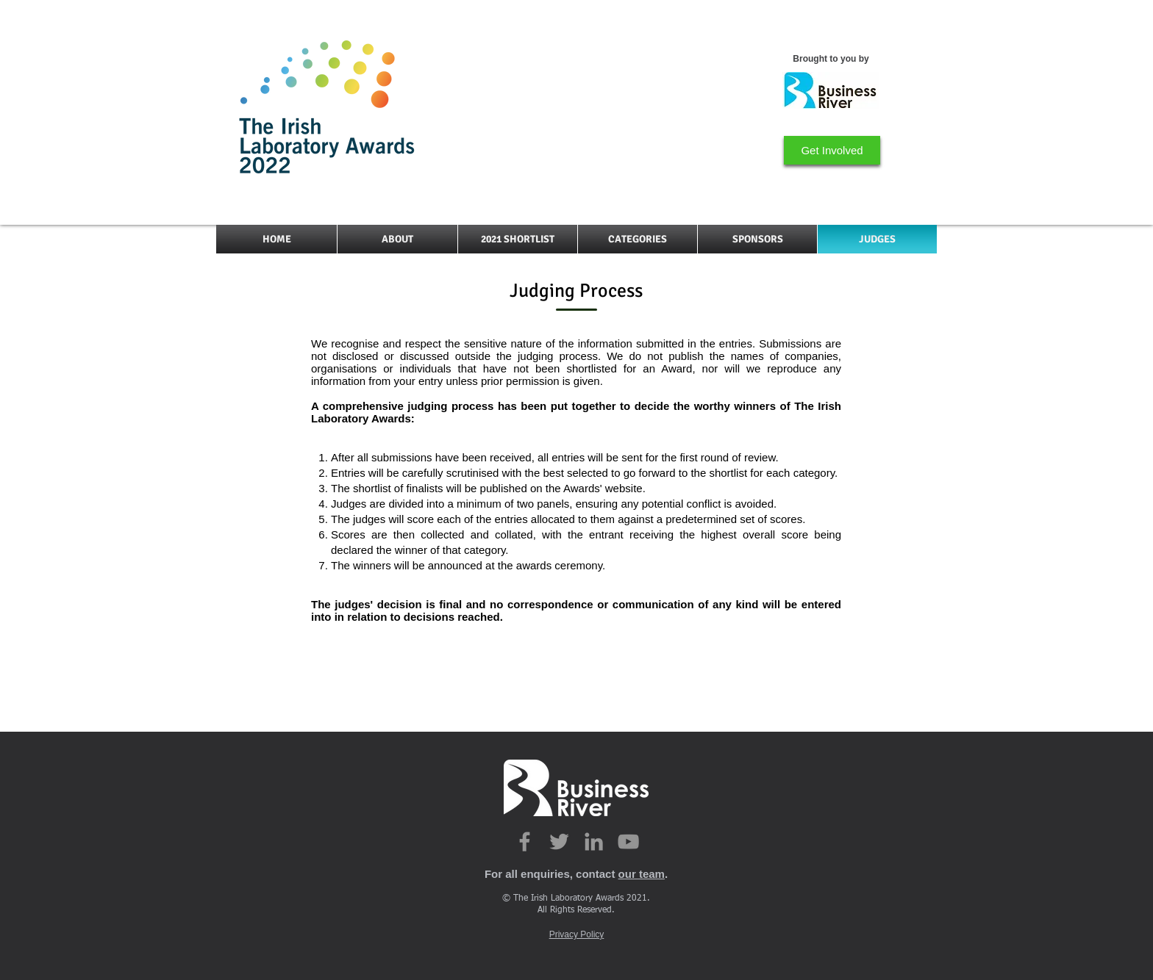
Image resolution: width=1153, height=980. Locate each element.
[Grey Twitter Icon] (559, 841)
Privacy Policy (576, 934)
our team (641, 874)
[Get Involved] (832, 150)
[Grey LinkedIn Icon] (594, 841)
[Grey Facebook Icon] (525, 841)
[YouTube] (628, 841)
